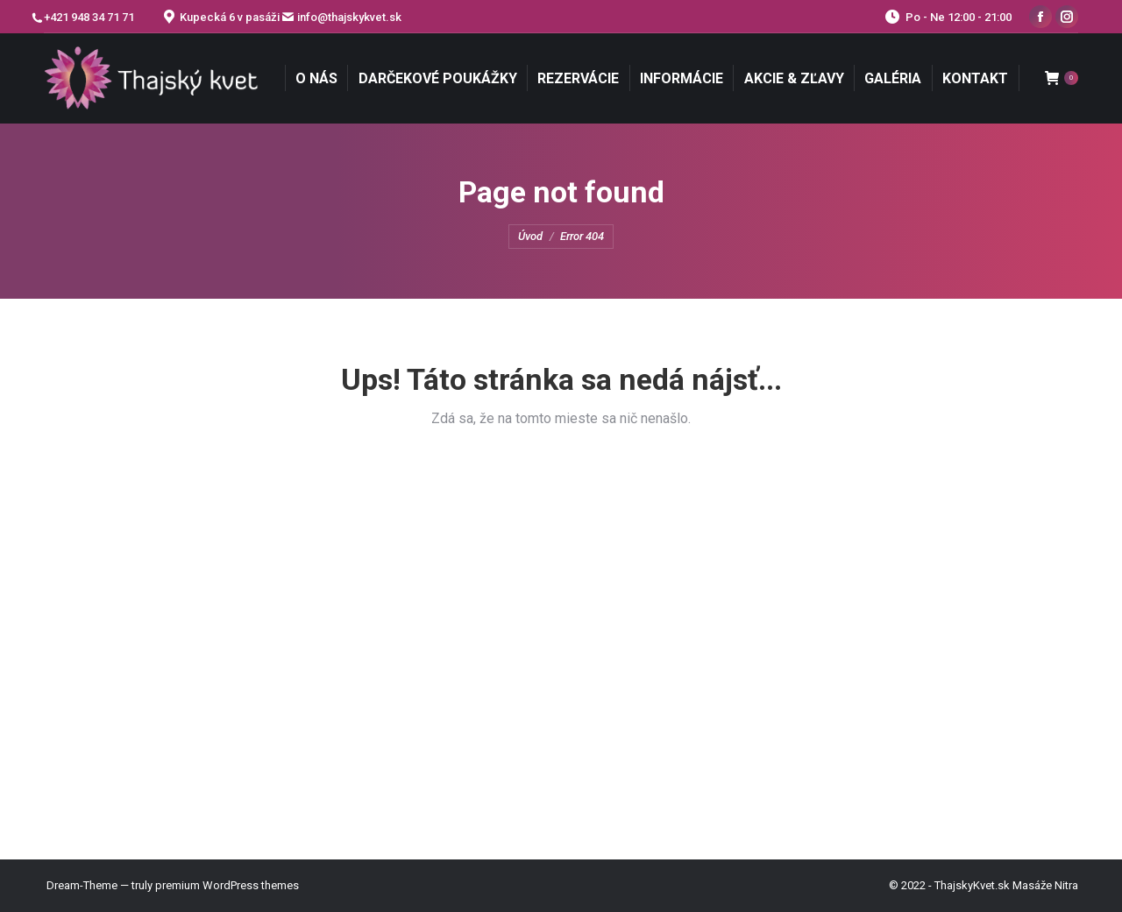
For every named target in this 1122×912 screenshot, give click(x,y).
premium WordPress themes (227, 885)
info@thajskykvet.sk (349, 17)
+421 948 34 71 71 (89, 17)
